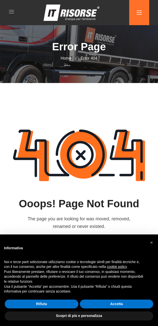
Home (66, 58)
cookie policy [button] (117, 267)
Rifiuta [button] (41, 304)
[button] (151, 242)
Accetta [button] (116, 304)
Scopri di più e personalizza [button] (79, 316)
